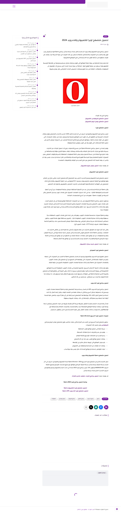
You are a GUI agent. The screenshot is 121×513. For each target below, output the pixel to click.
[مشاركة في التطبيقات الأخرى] (86, 407)
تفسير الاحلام (70, 6)
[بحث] (14, 6)
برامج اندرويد (90, 398)
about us (69, 1)
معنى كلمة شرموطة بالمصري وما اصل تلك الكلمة (26, 80)
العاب (63, 6)
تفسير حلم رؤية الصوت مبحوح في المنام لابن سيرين (26, 101)
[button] (101, 407)
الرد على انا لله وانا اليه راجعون (27, 107)
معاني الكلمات (79, 6)
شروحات (53, 6)
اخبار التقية (25, 6)
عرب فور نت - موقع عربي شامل (85, 509)
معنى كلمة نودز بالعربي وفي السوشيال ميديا (28, 73)
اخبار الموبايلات (44, 6)
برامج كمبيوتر (72, 398)
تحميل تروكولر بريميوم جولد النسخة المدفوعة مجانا (26, 67)
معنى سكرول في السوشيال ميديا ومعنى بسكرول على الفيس (26, 53)
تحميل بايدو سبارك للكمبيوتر (89, 244)
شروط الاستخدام (49, 1)
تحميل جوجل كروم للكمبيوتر (90, 166)
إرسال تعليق (101, 472)
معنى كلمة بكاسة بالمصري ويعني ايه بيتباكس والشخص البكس (25, 94)
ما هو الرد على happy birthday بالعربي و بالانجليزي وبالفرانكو (25, 46)
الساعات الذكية (34, 6)
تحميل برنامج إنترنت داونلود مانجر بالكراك (85, 376)
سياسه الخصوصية (60, 1)
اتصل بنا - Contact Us (78, 1)
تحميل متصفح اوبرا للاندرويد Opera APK (75, 391)
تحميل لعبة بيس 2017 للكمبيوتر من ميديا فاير (26, 60)
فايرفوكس (104, 325)
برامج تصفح (81, 398)
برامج (58, 6)
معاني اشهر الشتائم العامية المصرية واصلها (25, 87)
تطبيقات (54, 398)
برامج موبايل (62, 398)
